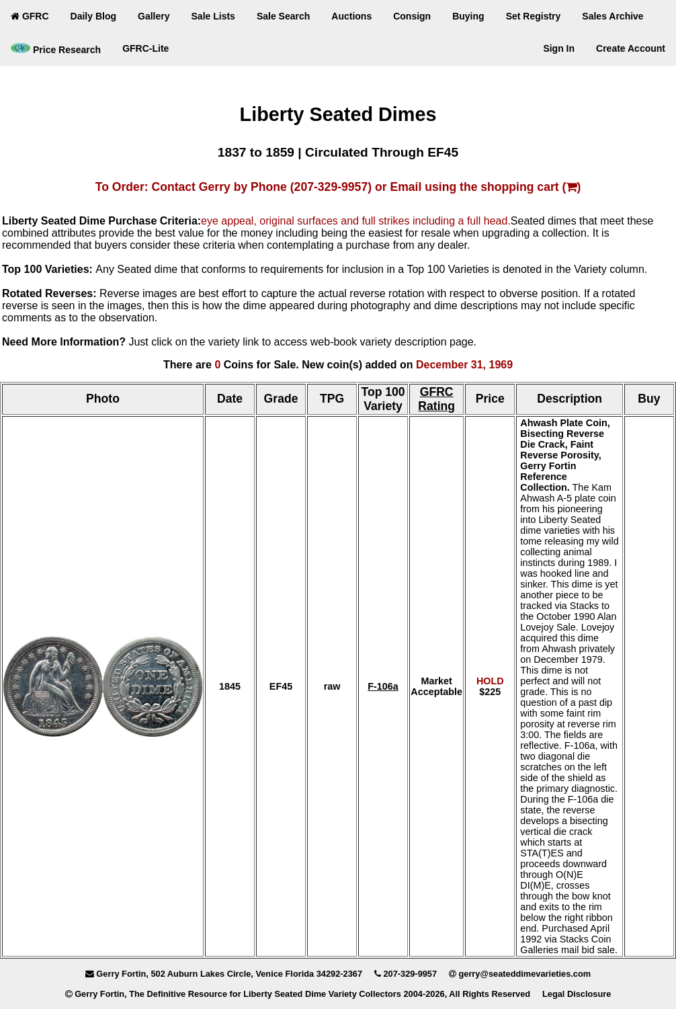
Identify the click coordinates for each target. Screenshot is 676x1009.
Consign (412, 16)
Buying (468, 16)
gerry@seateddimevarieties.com (524, 974)
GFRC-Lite (145, 48)
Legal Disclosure (576, 994)
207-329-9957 (410, 974)
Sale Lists (213, 16)
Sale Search (283, 16)
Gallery (153, 16)
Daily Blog (93, 16)
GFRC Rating (436, 399)
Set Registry (533, 16)
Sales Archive (612, 16)
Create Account (630, 48)
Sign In (559, 48)
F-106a (383, 686)
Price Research (56, 49)
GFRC (30, 16)
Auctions (351, 16)
